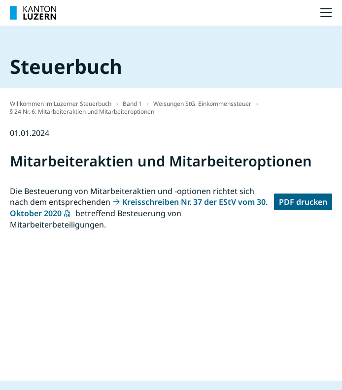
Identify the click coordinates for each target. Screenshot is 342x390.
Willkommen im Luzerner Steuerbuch (60, 103)
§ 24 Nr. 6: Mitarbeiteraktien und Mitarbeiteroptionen (82, 111)
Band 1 (132, 103)
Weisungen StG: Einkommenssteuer (202, 103)
